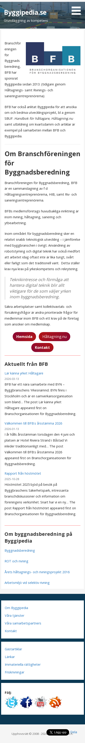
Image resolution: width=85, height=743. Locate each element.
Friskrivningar (14, 672)
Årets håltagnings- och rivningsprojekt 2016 (37, 572)
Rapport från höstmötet (23, 473)
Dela (73, 732)
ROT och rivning (16, 561)
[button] (77, 8)
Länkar (10, 657)
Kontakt (11, 631)
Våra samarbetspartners (23, 623)
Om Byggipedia (16, 608)
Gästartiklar (13, 649)
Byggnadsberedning (20, 550)
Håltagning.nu (54, 336)
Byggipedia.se (25, 12)
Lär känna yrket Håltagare (24, 373)
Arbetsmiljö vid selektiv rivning (27, 582)
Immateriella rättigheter (23, 664)
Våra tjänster (14, 615)
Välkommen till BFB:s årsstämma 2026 (33, 423)
